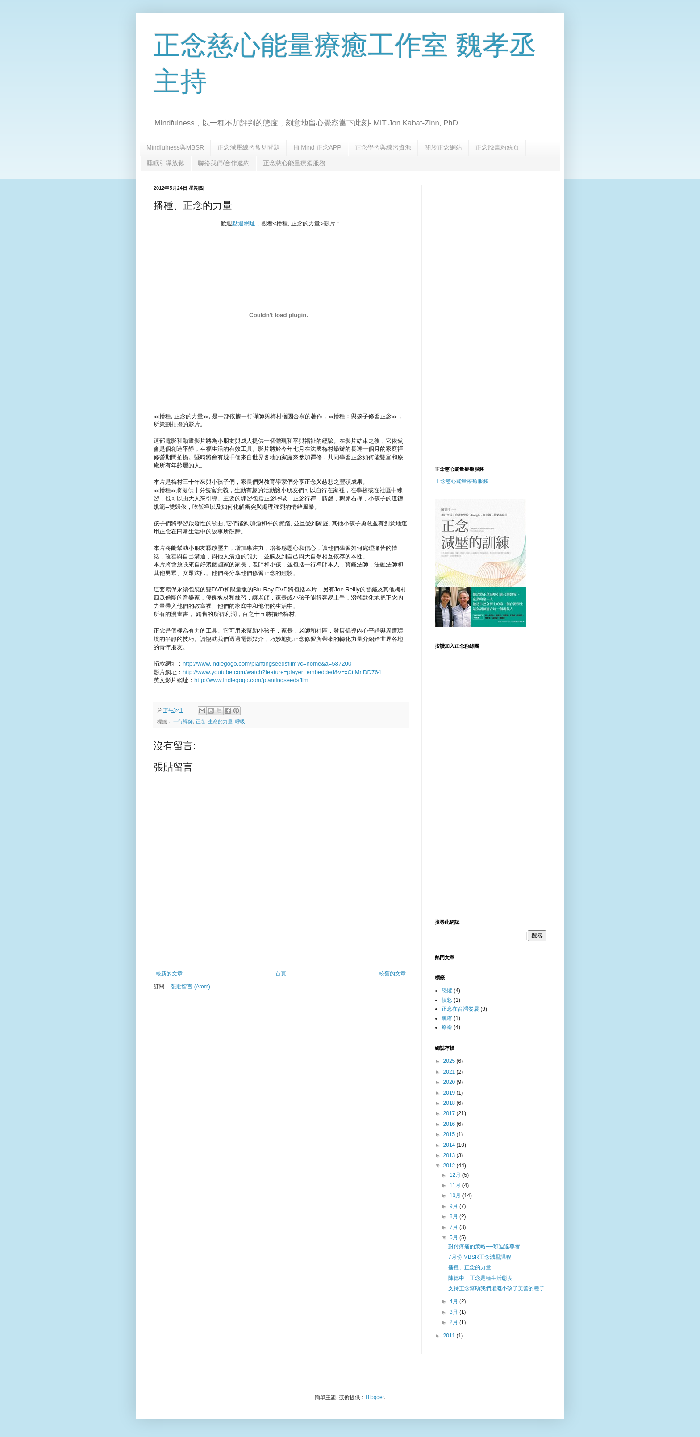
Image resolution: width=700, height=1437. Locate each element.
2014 (450, 1145)
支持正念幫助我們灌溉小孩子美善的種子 (496, 1288)
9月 (454, 1206)
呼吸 (240, 721)
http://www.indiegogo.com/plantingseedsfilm (251, 680)
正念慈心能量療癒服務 (294, 163)
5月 (454, 1237)
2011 (450, 1336)
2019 (450, 1093)
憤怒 (447, 1000)
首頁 (280, 973)
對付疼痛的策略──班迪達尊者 (484, 1246)
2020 (450, 1082)
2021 (450, 1072)
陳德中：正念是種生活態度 (480, 1278)
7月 (454, 1227)
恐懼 (447, 990)
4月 (454, 1301)
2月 (454, 1322)
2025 (450, 1061)
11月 (456, 1185)
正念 (200, 721)
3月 (454, 1312)
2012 (450, 1165)
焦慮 (447, 1018)
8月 (454, 1216)
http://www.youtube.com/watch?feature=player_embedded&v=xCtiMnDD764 (282, 672)
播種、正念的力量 (469, 1267)
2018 (450, 1103)
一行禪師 (183, 721)
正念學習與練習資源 (383, 147)
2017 (450, 1113)
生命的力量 (220, 721)
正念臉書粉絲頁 (497, 147)
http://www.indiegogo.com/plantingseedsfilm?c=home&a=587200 (267, 663)
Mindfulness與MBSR (175, 147)
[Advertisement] (510, 247)
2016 (450, 1124)
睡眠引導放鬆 (165, 163)
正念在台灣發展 (460, 1009)
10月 (456, 1195)
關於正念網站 (443, 147)
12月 (456, 1175)
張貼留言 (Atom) (190, 986)
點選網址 (243, 223)
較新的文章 (169, 973)
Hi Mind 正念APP (317, 147)
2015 (450, 1134)
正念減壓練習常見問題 (248, 147)
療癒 (447, 1027)
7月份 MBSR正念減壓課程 (479, 1257)
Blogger (375, 1397)
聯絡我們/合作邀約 (224, 163)
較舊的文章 (392, 973)
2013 (450, 1155)
